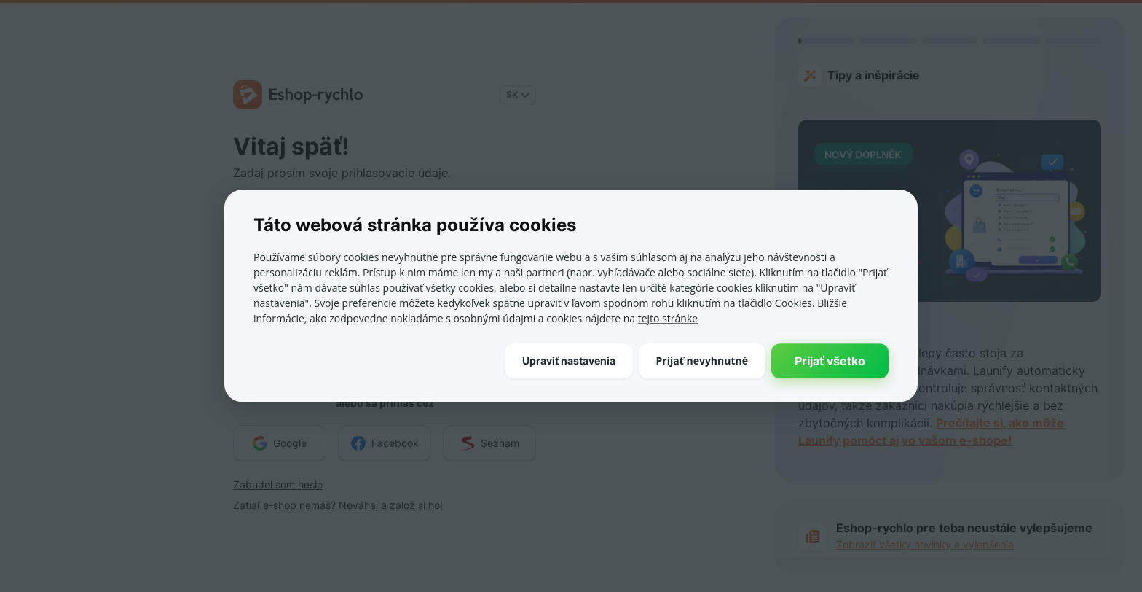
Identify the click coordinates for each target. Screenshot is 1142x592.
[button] (569, 361)
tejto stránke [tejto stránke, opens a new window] (668, 318)
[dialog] (571, 296)
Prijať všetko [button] (830, 361)
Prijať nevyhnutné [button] (702, 360)
